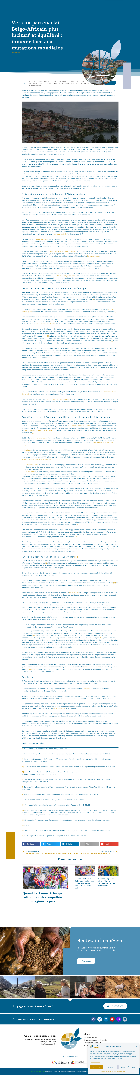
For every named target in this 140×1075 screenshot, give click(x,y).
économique (88, 689)
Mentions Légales (90, 1037)
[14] (34, 635)
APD (45, 81)
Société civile (77, 83)
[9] (77, 524)
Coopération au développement (61, 81)
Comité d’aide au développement (63, 251)
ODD (41, 83)
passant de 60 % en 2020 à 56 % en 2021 (37, 459)
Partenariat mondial (52, 83)
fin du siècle (74, 593)
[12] (23, 820)
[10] (76, 537)
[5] (42, 331)
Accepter (96, 1067)
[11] (23, 810)
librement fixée (93, 256)
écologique (33, 669)
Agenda (78, 4)
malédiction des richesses (46, 324)
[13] (23, 825)
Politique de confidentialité (118, 1071)
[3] (22, 759)
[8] (33, 433)
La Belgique (26, 450)
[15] (101, 638)
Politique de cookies (106, 1071)
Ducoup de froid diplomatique (57, 399)
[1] (87, 159)
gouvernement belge (39, 438)
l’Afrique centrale (60, 234)
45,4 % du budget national (65, 276)
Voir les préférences (128, 1067)
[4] (115, 312)
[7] (112, 341)
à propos (35, 4)
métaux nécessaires (92, 667)
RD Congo (66, 83)
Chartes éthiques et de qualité (95, 1040)
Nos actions (49, 4)
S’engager (91, 4)
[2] (33, 276)
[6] (48, 336)
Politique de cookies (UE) (93, 1043)
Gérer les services (95, 1062)
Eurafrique (33, 83)
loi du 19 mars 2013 (41, 239)
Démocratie (81, 81)
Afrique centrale (36, 81)
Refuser (111, 1067)
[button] (136, 1047)
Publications (66, 4)
